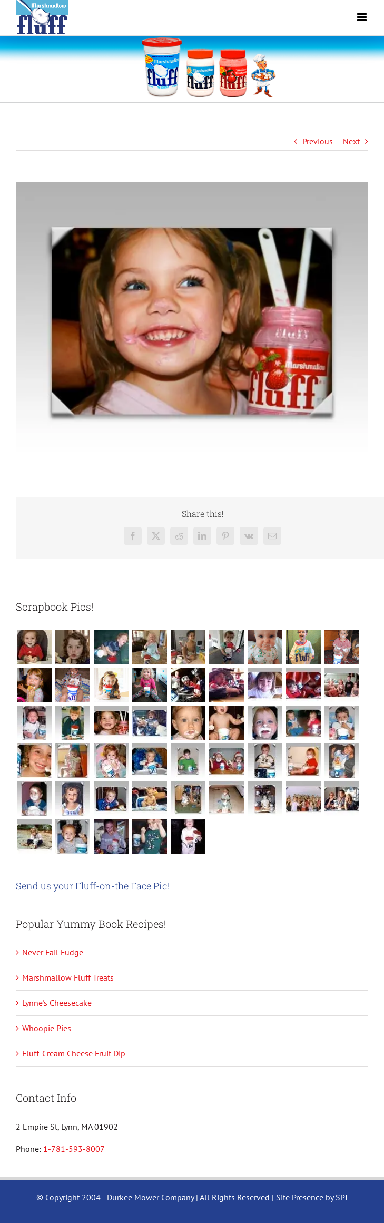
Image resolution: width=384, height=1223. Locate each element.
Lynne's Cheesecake (57, 1002)
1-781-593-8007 (74, 1148)
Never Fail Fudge (52, 952)
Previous (317, 141)
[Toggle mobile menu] (362, 17)
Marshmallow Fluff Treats (68, 977)
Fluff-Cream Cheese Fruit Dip (73, 1053)
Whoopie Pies (46, 1028)
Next (351, 141)
